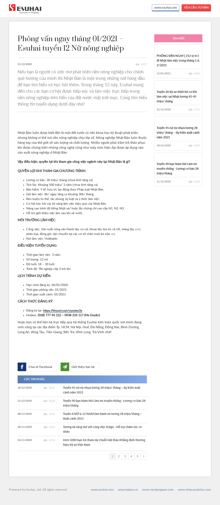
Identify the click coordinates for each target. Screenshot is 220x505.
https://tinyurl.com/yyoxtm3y (62, 310)
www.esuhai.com (165, 7)
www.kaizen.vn (128, 489)
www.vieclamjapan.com (158, 489)
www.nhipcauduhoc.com (194, 489)
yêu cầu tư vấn (196, 7)
